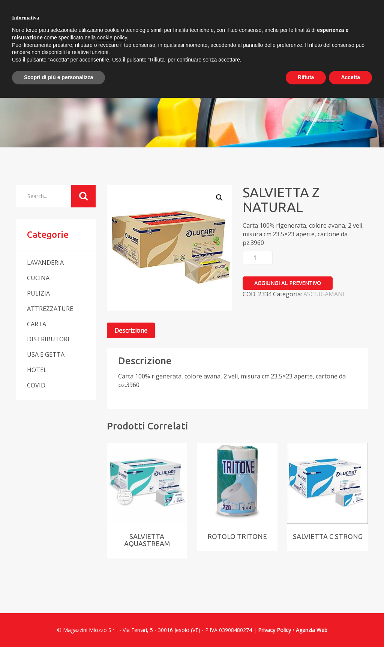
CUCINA (38, 278)
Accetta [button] (350, 77)
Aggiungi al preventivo (287, 283)
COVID (36, 385)
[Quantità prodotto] (258, 257)
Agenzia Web (311, 629)
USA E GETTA (45, 354)
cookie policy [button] (112, 38)
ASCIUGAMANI (324, 294)
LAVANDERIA (45, 262)
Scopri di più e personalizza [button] (58, 77)
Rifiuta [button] (306, 77)
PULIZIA (38, 293)
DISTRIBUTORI (48, 339)
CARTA (36, 324)
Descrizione (130, 330)
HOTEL (37, 370)
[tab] (131, 331)
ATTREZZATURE (50, 309)
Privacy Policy (274, 629)
